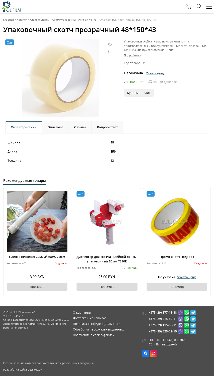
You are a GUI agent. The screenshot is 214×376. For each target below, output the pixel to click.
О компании (82, 312)
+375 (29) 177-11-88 (163, 312)
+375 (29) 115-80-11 (163, 325)
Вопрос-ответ (107, 127)
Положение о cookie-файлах (93, 335)
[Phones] (188, 7)
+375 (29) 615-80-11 (163, 319)
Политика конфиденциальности (96, 324)
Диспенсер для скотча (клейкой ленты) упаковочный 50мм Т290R (107, 259)
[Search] (199, 7)
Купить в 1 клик (138, 93)
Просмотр (37, 287)
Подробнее (133, 55)
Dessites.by (34, 369)
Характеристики (24, 127)
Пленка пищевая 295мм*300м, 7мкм (37, 257)
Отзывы (80, 127)
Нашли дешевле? (163, 82)
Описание (55, 127)
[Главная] (11, 6)
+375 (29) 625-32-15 (163, 331)
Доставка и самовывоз (89, 318)
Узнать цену (155, 73)
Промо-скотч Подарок (177, 257)
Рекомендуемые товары (24, 180)
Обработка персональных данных (98, 329)
